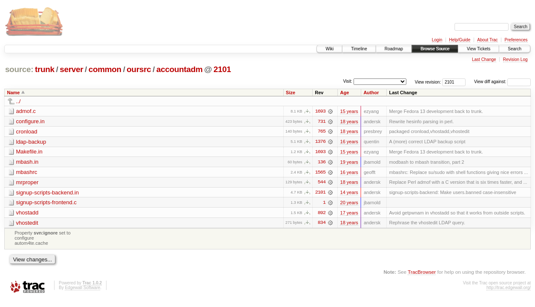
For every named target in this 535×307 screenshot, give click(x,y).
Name (13, 92)
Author (371, 92)
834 (321, 223)
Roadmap (394, 48)
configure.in (30, 121)
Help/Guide (459, 40)
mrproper (27, 183)
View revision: (428, 81)
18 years (349, 121)
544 (321, 183)
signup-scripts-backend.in (47, 193)
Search (514, 48)
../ (18, 101)
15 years (349, 111)
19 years (349, 162)
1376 (320, 142)
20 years (349, 203)
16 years (349, 142)
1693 (320, 111)
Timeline (359, 48)
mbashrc (26, 172)
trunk (45, 69)
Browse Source (434, 48)
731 (321, 121)
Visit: (347, 81)
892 (321, 213)
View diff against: (502, 81)
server (71, 69)
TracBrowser (422, 272)
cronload (26, 131)
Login (437, 40)
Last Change (484, 59)
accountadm (179, 69)
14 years (349, 193)
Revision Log (515, 59)
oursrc (139, 69)
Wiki (329, 48)
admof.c (26, 111)
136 (321, 162)
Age (344, 92)
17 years (349, 213)
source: (19, 69)
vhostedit (27, 223)
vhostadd (27, 213)
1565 (320, 172)
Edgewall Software (82, 289)
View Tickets (478, 48)
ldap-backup (31, 142)
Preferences (516, 40)
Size (290, 92)
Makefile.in (29, 152)
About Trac (487, 40)
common (105, 69)
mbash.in (27, 162)
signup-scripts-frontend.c (46, 203)
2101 (222, 69)
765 (321, 131)
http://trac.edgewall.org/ (508, 289)
